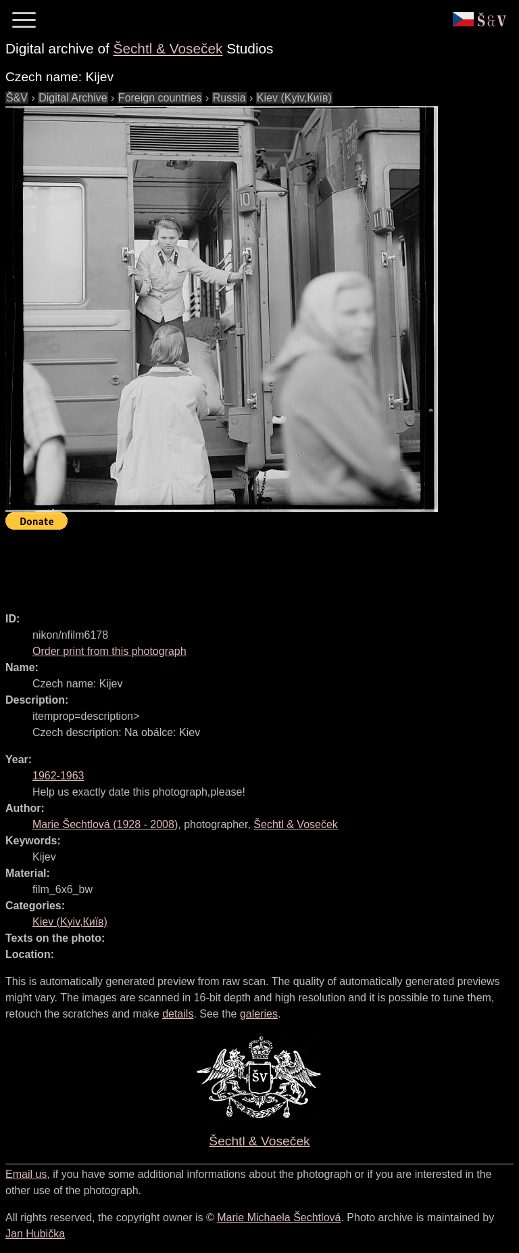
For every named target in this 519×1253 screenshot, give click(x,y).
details (177, 1014)
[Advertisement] (251, 564)
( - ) (105, 824)
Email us (26, 1174)
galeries (259, 1014)
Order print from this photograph (109, 651)
